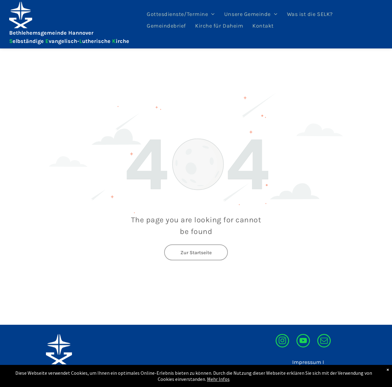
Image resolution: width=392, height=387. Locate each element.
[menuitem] (181, 14)
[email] (324, 341)
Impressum (306, 362)
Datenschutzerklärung (295, 370)
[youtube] (303, 341)
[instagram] (282, 341)
